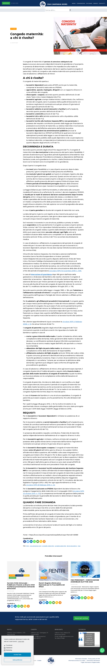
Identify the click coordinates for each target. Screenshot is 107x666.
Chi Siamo (89, 3)
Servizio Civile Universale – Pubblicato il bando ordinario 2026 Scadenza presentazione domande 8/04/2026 (21, 585)
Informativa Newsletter (93, 660)
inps (79, 546)
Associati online (81, 618)
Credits (39, 660)
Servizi (95, 3)
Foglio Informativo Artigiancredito (90, 662)
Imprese (26, 575)
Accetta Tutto (17, 654)
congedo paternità (60, 546)
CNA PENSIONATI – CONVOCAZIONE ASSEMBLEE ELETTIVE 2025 (85, 581)
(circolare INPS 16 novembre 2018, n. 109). (65, 271)
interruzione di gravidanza (41, 274)
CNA (27, 546)
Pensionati (12, 577)
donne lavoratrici (72, 546)
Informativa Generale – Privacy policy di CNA (87, 658)
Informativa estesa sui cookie (76, 660)
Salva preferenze (17, 660)
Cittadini (13, 28)
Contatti (102, 3)
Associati (6, 3)
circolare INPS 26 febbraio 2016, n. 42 (40, 485)
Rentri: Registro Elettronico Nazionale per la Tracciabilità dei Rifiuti (52, 585)
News (74, 3)
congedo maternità (48, 546)
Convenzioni (81, 3)
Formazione (19, 575)
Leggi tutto (21, 641)
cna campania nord (35, 546)
